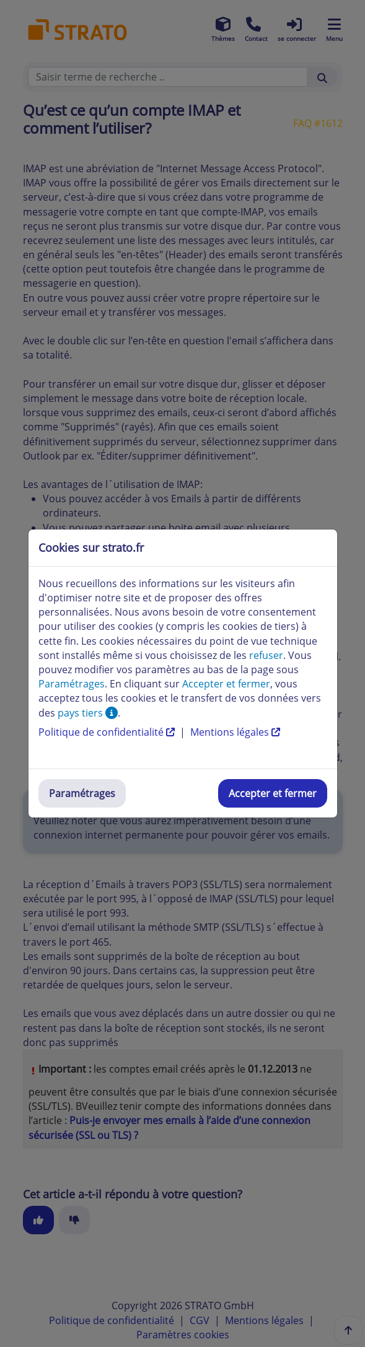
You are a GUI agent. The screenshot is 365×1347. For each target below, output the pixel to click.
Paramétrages (82, 793)
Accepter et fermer (273, 793)
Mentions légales (235, 732)
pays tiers (88, 713)
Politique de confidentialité (107, 732)
